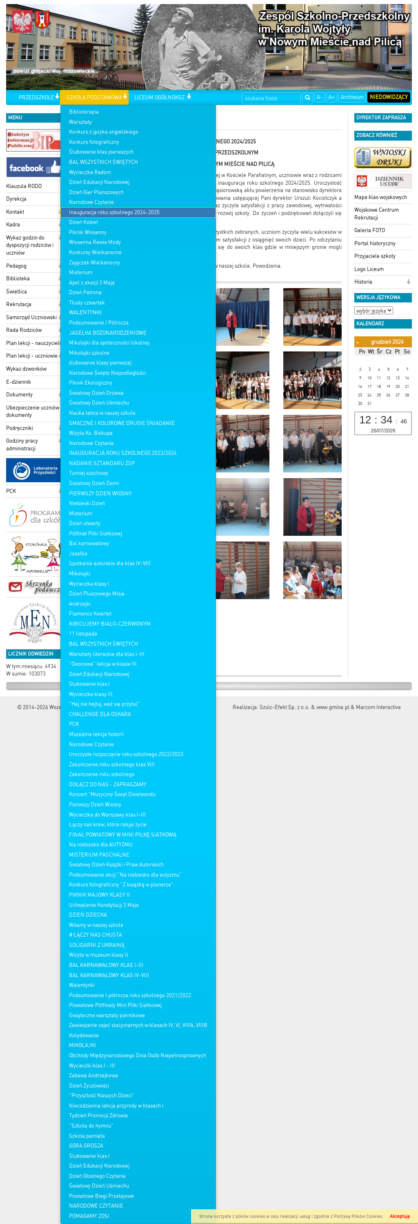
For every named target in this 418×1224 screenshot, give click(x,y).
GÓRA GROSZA (86, 1146)
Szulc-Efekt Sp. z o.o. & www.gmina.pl (304, 707)
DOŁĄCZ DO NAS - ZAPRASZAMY (108, 784)
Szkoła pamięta (87, 1136)
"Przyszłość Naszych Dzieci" (101, 1095)
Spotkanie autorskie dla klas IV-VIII (110, 563)
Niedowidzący (389, 97)
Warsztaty (80, 122)
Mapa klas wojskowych (380, 197)
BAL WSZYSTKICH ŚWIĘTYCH (103, 162)
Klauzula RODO (24, 186)
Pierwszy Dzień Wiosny (95, 804)
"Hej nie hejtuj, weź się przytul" (104, 704)
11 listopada (83, 634)
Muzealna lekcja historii (96, 734)
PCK (74, 724)
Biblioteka (18, 278)
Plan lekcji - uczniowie (32, 356)
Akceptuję (400, 1216)
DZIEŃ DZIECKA (88, 915)
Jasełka (78, 553)
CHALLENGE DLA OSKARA (100, 714)
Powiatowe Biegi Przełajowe (101, 1196)
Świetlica (16, 292)
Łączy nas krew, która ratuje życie (108, 824)
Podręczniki (19, 428)
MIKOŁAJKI (82, 1045)
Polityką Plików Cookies (358, 1216)
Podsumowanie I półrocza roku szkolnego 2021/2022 (130, 995)
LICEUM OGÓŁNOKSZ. (160, 97)
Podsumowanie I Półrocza (99, 323)
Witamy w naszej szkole (96, 925)
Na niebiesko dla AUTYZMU (101, 844)
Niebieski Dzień (87, 503)
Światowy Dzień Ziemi (94, 483)
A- (319, 97)
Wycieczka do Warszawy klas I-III (107, 815)
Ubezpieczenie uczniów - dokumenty (34, 411)
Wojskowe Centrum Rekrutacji (376, 214)
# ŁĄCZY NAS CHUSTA (95, 935)
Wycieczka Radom (90, 172)
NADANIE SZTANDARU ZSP (102, 463)
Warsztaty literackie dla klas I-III (107, 654)
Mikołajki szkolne (89, 353)
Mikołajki (79, 574)
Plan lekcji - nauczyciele (34, 343)
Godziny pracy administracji (22, 445)
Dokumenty (19, 395)
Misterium (80, 272)
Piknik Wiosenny (88, 232)
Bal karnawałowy (89, 543)
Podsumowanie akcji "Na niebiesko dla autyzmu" (125, 875)
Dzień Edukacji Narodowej (99, 182)
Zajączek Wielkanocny (94, 263)
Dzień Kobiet (83, 222)
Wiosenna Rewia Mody (95, 242)
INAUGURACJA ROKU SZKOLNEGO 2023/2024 (123, 453)
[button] (56, 97)
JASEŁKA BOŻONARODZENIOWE (108, 333)
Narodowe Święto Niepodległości (107, 373)
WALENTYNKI (85, 312)
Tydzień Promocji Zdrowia (98, 1115)
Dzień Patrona (85, 292)
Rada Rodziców (24, 330)
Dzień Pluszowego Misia (97, 594)
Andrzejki (80, 604)
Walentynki (82, 985)
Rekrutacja (18, 304)
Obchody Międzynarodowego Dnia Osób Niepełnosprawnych (137, 1055)
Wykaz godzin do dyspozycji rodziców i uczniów (29, 245)
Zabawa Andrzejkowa (93, 1075)
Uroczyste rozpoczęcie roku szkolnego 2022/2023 (126, 754)
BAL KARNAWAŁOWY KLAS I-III (106, 965)
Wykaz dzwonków (26, 369)
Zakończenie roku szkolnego (102, 774)
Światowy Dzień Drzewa (96, 393)
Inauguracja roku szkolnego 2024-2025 (114, 212)
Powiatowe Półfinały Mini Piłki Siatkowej (115, 1005)
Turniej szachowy (88, 473)
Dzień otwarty (84, 523)
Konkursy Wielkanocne (95, 252)
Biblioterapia (84, 112)
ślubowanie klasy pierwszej (100, 363)
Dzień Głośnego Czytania (97, 1176)
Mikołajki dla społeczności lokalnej (109, 343)
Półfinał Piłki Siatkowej (95, 533)
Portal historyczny (375, 243)
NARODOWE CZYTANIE (96, 1206)
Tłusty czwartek (87, 303)
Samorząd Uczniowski (31, 317)
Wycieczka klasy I (89, 584)
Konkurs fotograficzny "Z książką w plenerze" (121, 885)
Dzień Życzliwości (89, 1086)
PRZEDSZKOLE (36, 97)
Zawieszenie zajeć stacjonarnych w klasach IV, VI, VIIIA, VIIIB (138, 1025)
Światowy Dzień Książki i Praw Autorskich (116, 864)
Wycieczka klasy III (91, 694)
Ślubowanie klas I (89, 684)
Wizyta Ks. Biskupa (91, 433)
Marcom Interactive (378, 707)
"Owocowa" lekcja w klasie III (103, 664)
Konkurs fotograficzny (94, 142)
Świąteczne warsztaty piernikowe (107, 1015)
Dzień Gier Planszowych (96, 192)
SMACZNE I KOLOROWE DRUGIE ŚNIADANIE (122, 423)
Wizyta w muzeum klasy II (98, 955)
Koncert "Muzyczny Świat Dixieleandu (112, 794)
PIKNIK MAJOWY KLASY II (99, 895)
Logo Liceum (369, 269)
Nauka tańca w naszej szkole (102, 413)
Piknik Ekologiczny (90, 383)
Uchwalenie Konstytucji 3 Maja (104, 905)
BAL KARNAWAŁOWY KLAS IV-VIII (109, 975)
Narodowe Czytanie (91, 202)
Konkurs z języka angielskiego (103, 132)
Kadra (13, 225)
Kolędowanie (84, 1035)
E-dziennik (18, 382)
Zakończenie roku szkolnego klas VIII (112, 764)
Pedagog (16, 266)
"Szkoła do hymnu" (91, 1126)
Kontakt (15, 212)
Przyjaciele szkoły (375, 256)
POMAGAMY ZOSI (89, 1216)
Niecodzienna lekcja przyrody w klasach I (116, 1106)
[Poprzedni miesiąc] (357, 342)
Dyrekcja (16, 199)
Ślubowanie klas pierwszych (101, 152)
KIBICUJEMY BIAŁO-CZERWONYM (110, 624)
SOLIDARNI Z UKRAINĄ (97, 945)
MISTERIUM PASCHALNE (99, 855)
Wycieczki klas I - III (92, 1066)
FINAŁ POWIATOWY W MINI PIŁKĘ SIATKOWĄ (122, 835)
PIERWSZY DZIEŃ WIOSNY (100, 493)
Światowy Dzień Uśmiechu (99, 403)
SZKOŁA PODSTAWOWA (94, 97)
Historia (363, 282)
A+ (332, 97)
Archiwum (352, 97)
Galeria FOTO (369, 230)
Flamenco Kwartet (90, 614)
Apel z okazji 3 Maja (92, 283)
